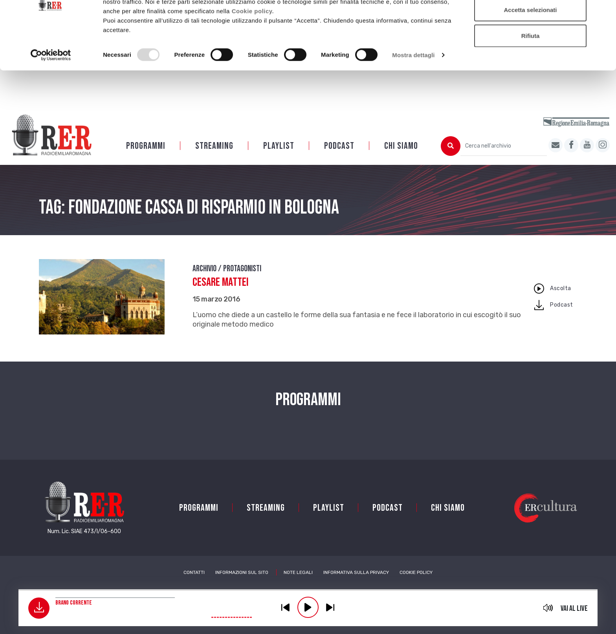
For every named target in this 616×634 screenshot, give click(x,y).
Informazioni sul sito (241, 572)
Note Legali (298, 572)
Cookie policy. (253, 47)
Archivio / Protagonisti (226, 268)
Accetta (530, 20)
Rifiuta (530, 72)
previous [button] (285, 607)
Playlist (278, 146)
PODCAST (339, 146)
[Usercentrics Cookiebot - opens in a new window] (50, 92)
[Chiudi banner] (604, 12)
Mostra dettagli (413, 91)
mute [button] (548, 608)
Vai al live (574, 608)
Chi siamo (401, 146)
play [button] (308, 607)
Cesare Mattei (220, 282)
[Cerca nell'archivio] (503, 146)
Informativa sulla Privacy (356, 572)
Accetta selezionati (530, 46)
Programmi (145, 146)
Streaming (214, 146)
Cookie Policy (416, 572)
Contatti (194, 572)
